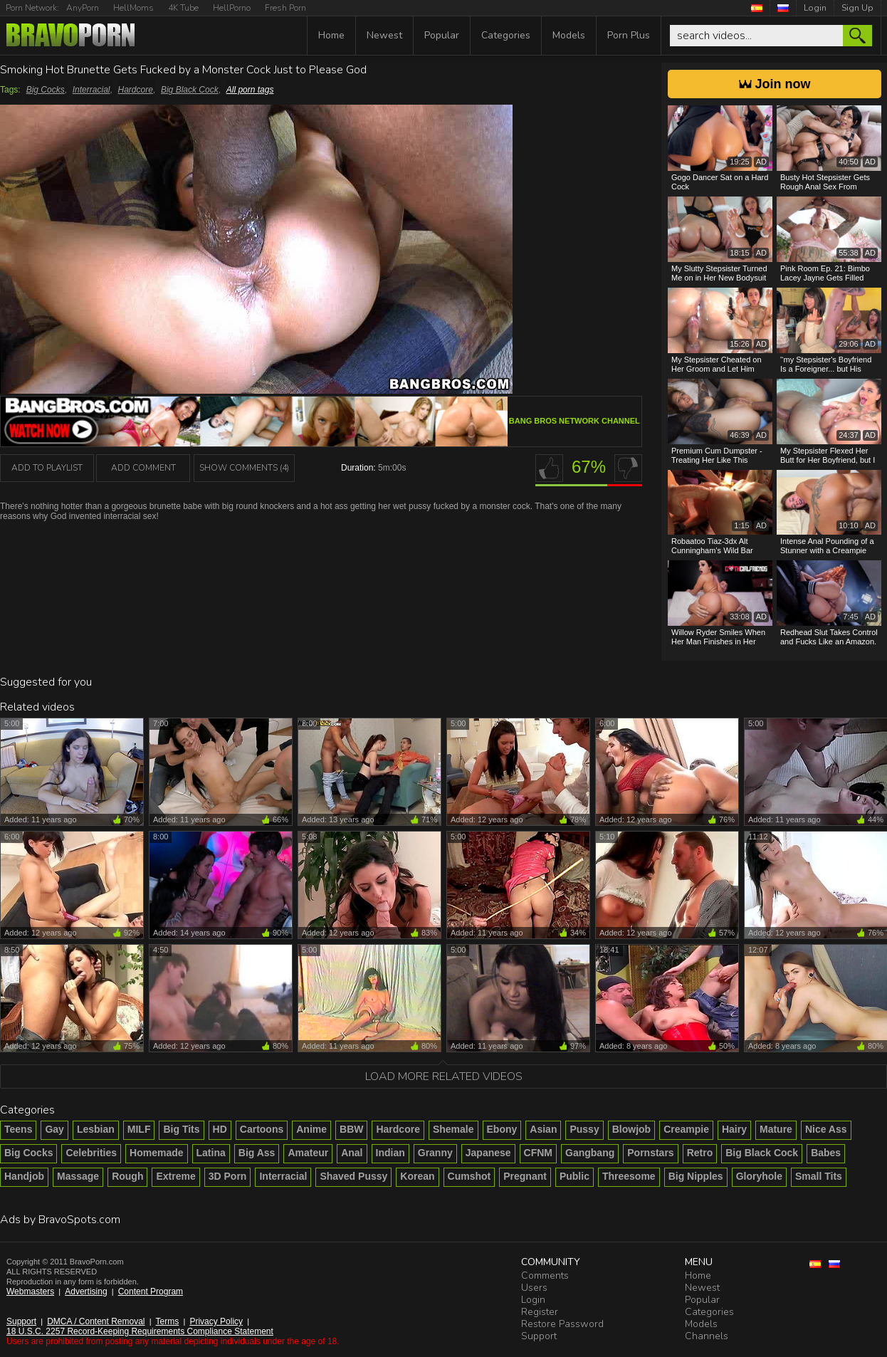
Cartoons (261, 1129)
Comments (545, 1275)
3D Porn (228, 1176)
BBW (351, 1129)
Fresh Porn (285, 8)
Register (539, 1312)
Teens (18, 1129)
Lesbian (96, 1129)
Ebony (502, 1129)
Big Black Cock (190, 90)
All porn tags (250, 90)
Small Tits (818, 1176)
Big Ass (256, 1152)
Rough (127, 1176)
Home (331, 35)
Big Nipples (695, 1176)
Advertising (86, 1291)
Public (574, 1176)
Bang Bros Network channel (574, 420)
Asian (543, 1129)
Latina (211, 1152)
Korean (417, 1176)
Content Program (150, 1291)
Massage (78, 1176)
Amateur (308, 1152)
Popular (441, 35)
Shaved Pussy (353, 1176)
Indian (390, 1152)
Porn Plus (628, 35)
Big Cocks (45, 90)
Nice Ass (826, 1129)
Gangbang (589, 1152)
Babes (826, 1152)
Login (815, 8)
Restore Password (562, 1324)
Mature (776, 1129)
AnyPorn (82, 8)
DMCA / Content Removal (96, 1321)
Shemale (453, 1129)
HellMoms (133, 8)
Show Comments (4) (244, 467)
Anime (311, 1129)
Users (534, 1287)
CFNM (538, 1152)
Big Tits (181, 1129)
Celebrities (91, 1152)
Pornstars (650, 1152)
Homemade (156, 1152)
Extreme (175, 1176)
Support (21, 1321)
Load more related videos (444, 1076)
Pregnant (525, 1176)
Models (568, 35)
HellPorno (232, 8)
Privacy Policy (216, 1321)
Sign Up (857, 8)
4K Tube (183, 8)
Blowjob (631, 1129)
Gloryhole (759, 1176)
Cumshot (469, 1176)
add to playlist (47, 467)
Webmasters (30, 1291)
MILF (139, 1129)
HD (220, 1129)
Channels (706, 1336)
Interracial (91, 90)
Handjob (24, 1176)
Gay (54, 1129)
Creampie (686, 1129)
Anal (351, 1152)
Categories (505, 35)
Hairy (734, 1129)
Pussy (584, 1129)
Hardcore (135, 90)
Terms (167, 1321)
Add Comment (143, 467)
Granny (435, 1152)
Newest (384, 35)
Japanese (488, 1152)
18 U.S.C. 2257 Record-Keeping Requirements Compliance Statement (139, 1331)
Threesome (629, 1176)
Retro (700, 1152)
